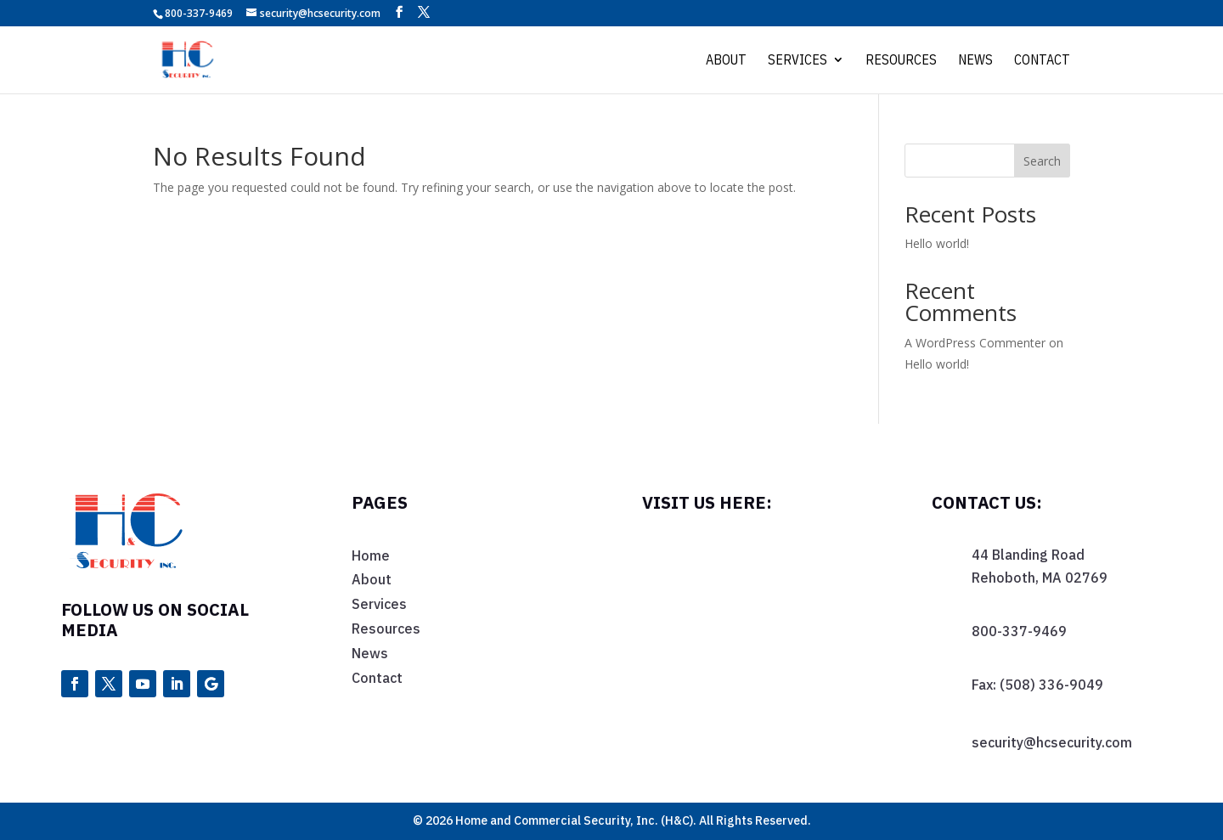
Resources (901, 61)
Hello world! (937, 243)
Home (371, 555)
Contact (1042, 61)
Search (1042, 161)
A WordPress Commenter (975, 343)
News (975, 61)
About (726, 61)
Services (797, 61)
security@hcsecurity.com (1052, 742)
